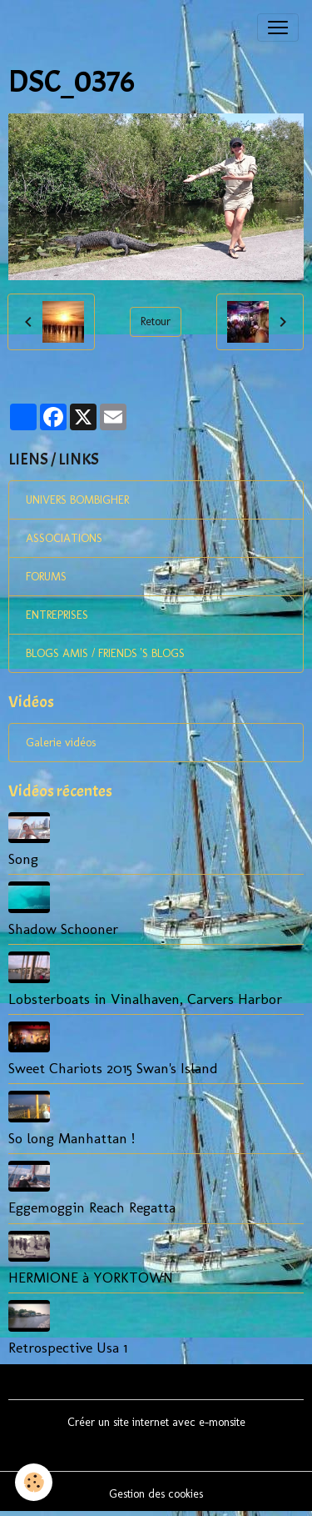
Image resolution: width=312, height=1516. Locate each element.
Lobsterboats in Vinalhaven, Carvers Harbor (145, 998)
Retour (156, 321)
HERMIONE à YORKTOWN (90, 1277)
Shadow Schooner (63, 928)
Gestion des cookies (156, 1494)
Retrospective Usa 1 (67, 1347)
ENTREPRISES (57, 615)
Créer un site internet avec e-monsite (156, 1422)
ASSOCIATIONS (64, 538)
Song (23, 858)
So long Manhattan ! (71, 1138)
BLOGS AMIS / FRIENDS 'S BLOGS (105, 653)
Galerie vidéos (61, 742)
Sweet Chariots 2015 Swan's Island (113, 1068)
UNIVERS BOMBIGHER (77, 500)
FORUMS (46, 577)
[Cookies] (33, 1482)
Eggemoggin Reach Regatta (92, 1207)
